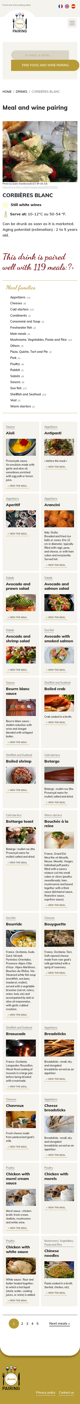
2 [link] (22, 1323)
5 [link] (37, 1323)
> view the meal (17, 486)
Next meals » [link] (59, 1323)
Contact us (66, 1392)
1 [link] (14, 1323)
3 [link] (27, 1323)
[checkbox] (40, 297)
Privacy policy (45, 1392)
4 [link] (32, 1323)
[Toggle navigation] (72, 23)
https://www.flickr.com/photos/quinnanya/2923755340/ (30, 187)
